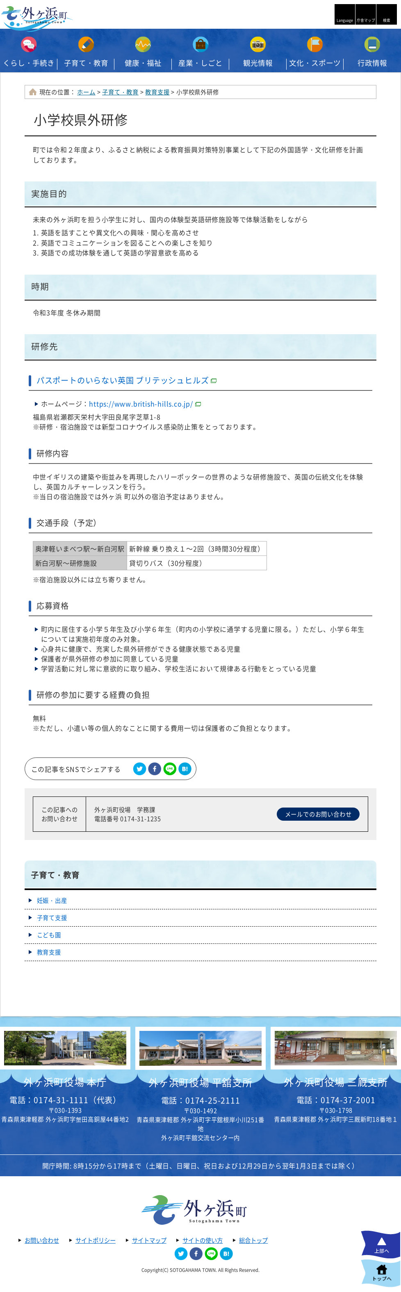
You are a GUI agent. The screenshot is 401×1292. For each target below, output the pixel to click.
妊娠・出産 (52, 900)
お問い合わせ (42, 1240)
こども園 (49, 934)
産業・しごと (200, 62)
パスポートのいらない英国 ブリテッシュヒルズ (126, 380)
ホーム (86, 91)
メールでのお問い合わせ (318, 814)
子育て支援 (52, 917)
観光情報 (258, 62)
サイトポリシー (95, 1240)
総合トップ (253, 1240)
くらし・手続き (29, 62)
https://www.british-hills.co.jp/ (145, 403)
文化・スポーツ (315, 62)
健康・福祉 (143, 62)
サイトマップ (149, 1240)
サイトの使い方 (202, 1240)
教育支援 (157, 91)
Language (345, 20)
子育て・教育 (86, 62)
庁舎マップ (366, 20)
